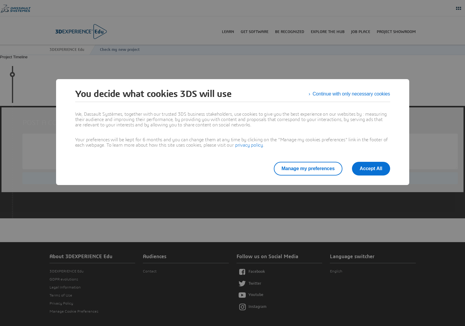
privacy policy (249, 145)
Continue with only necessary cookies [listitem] (351, 93)
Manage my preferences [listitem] (308, 168)
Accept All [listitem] (371, 168)
